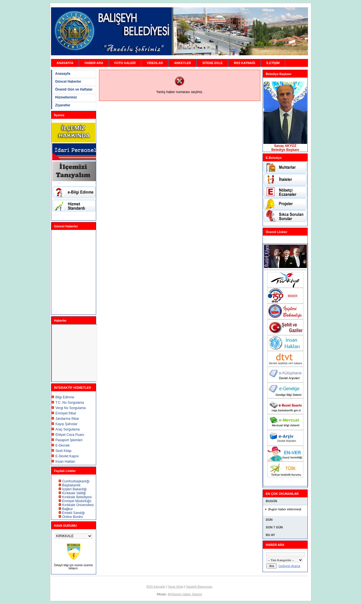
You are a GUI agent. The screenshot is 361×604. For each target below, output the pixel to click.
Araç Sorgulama (67, 429)
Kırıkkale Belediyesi (77, 497)
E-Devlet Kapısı (67, 456)
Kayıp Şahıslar (66, 424)
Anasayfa (62, 74)
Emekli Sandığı (73, 513)
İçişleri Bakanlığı (74, 489)
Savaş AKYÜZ (285, 146)
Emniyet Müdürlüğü (76, 501)
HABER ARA (94, 63)
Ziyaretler (63, 105)
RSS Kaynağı (155, 586)
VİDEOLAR (155, 63)
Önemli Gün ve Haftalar (74, 89)
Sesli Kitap (63, 451)
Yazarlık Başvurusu (199, 586)
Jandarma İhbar (67, 419)
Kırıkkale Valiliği (74, 493)
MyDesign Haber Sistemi (185, 594)
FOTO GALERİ (125, 63)
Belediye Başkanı (285, 150)
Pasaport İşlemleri (68, 440)
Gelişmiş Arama (289, 566)
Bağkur (67, 509)
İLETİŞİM (273, 63)
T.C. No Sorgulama (69, 403)
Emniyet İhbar (65, 413)
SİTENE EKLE (212, 63)
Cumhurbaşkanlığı (75, 481)
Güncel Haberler (68, 82)
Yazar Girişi (175, 586)
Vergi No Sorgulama (70, 408)
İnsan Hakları (65, 462)
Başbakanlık (71, 485)
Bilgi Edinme (64, 397)
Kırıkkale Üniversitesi (78, 505)
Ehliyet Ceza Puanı (69, 435)
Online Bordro (72, 517)
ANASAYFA (65, 63)
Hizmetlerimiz (66, 97)
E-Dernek (62, 445)
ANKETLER (182, 63)
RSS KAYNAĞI (244, 63)
